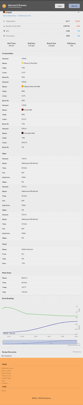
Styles (4, 391)
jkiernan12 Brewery (17, 5)
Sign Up (74, 6)
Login (59, 6)
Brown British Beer (10, 16)
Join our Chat (6, 371)
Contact (4, 383)
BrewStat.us (18, 7)
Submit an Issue (7, 368)
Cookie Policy (6, 378)
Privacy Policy (6, 373)
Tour (3, 381)
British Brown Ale (24, 16)
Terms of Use (6, 376)
